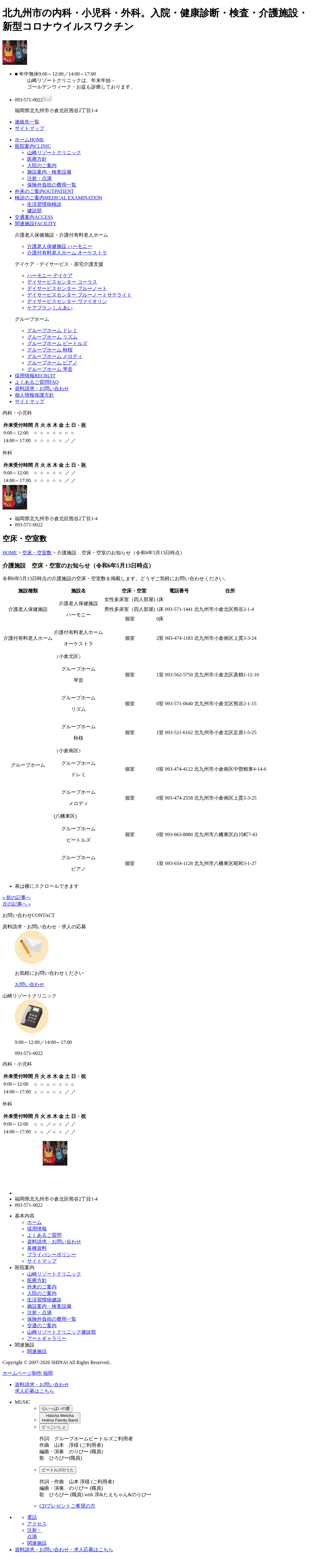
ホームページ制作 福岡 (27, 1373)
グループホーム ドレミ (52, 330)
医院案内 (33, 146)
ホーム (29, 139)
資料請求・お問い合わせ (42, 388)
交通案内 (34, 217)
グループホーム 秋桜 (50, 349)
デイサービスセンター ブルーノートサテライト (79, 294)
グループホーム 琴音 (50, 369)
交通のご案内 (42, 1325)
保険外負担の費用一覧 (51, 184)
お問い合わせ (29, 984)
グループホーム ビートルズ (57, 343)
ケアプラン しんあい (50, 307)
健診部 (34, 210)
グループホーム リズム (52, 337)
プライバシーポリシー (51, 1254)
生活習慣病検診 (44, 204)
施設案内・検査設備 (49, 172)
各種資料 (37, 1248)
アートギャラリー (46, 1338)
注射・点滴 (39, 178)
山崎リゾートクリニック (54, 152)
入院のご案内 (42, 165)
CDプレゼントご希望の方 (67, 1506)
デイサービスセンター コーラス (62, 282)
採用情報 (35, 375)
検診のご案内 (58, 197)
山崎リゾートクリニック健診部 (61, 1332)
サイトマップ (29, 401)
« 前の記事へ (16, 897)
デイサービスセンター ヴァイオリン (67, 301)
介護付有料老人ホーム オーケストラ (67, 252)
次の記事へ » (16, 904)
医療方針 (37, 159)
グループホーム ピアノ (52, 362)
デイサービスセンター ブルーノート (67, 288)
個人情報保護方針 (34, 395)
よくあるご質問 (37, 382)
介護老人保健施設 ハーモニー (59, 246)
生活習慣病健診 (44, 1299)
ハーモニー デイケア (50, 275)
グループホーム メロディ (54, 356)
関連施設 (36, 223)
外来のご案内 (44, 191)
